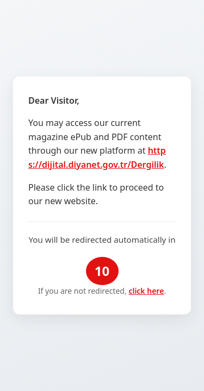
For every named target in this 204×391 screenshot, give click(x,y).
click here (146, 291)
